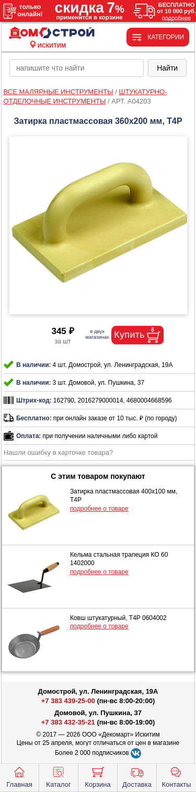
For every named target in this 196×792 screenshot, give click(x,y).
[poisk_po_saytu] (76, 68)
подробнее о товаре (99, 508)
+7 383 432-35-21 (68, 722)
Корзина (98, 776)
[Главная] (52, 33)
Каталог (58, 776)
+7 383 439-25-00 (68, 701)
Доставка (137, 776)
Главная (19, 776)
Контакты (176, 776)
